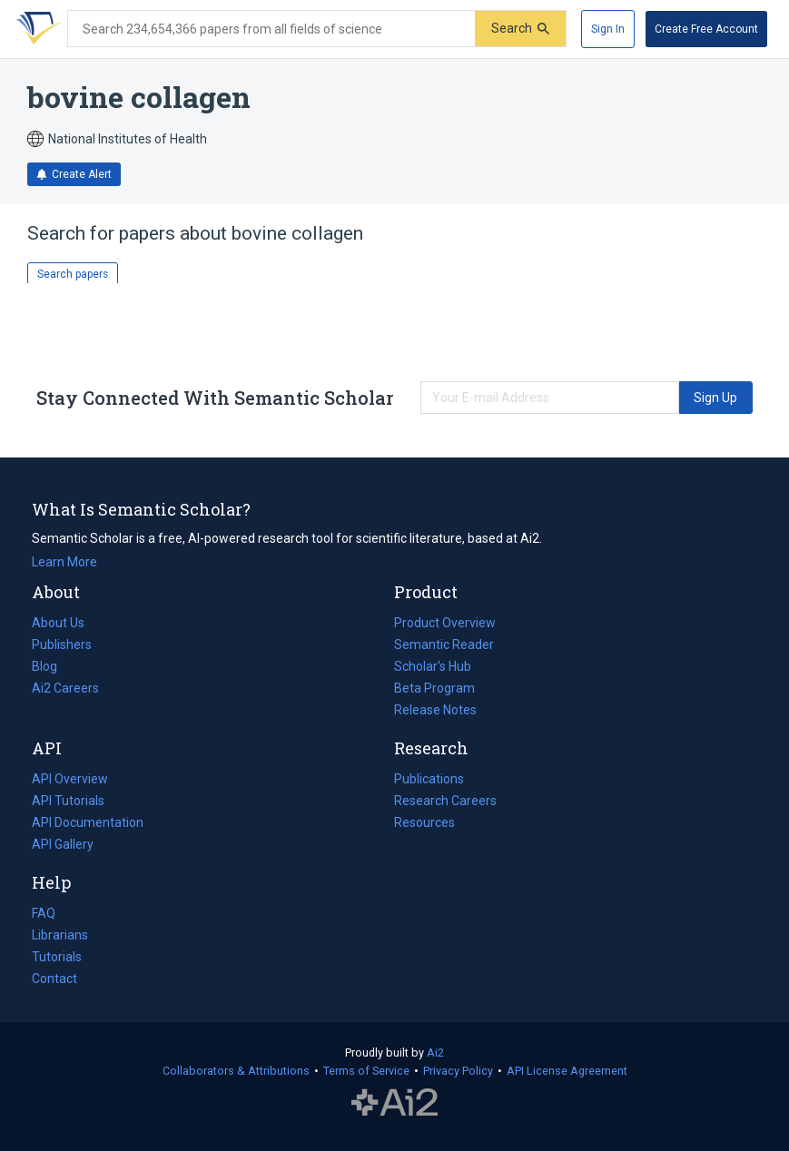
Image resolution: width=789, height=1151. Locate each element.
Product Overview (445, 622)
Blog (52, 666)
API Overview (70, 779)
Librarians (60, 935)
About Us (58, 622)
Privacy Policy (458, 1070)
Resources (424, 822)
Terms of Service (366, 1070)
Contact (54, 978)
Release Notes (435, 710)
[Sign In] (608, 29)
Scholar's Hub (432, 666)
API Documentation (87, 822)
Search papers (72, 274)
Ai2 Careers (65, 688)
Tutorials (57, 956)
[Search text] (271, 29)
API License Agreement (567, 1070)
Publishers (62, 644)
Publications (429, 779)
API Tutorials (68, 800)
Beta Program (434, 688)
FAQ (43, 913)
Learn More (64, 562)
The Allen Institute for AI (394, 1103)
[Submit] (520, 28)
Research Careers (445, 801)
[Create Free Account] (706, 29)
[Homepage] (35, 29)
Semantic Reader (444, 644)
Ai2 (435, 1052)
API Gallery (63, 844)
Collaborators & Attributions (236, 1070)
